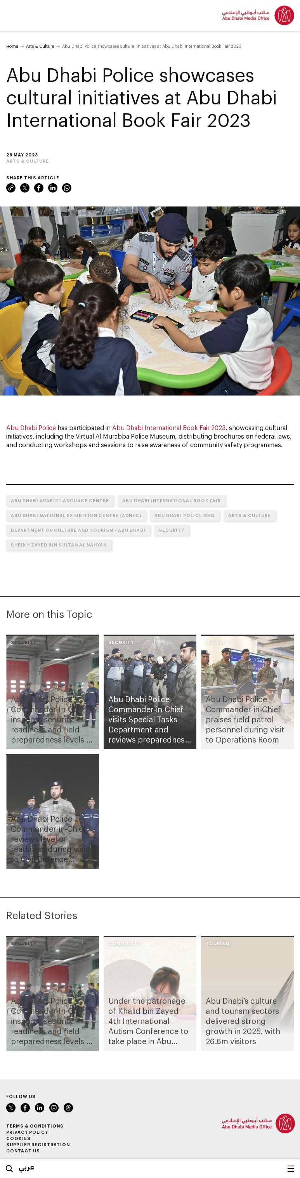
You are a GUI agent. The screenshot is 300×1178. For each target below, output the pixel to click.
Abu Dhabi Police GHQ (184, 515)
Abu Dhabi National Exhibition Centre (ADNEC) (76, 515)
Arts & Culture (40, 46)
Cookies (18, 1138)
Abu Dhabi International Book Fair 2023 (168, 427)
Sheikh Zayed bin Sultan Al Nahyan (59, 544)
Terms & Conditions (35, 1125)
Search (9, 1169)
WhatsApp (66, 188)
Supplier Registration (38, 1144)
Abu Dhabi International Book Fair (171, 500)
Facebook (38, 188)
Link (11, 188)
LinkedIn (52, 188)
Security (171, 530)
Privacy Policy (27, 1132)
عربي (27, 1166)
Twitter (24, 188)
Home (12, 46)
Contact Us (23, 1150)
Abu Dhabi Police (31, 427)
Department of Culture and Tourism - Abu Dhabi (78, 530)
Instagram (54, 1107)
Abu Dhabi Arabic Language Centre (60, 500)
